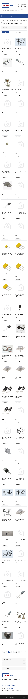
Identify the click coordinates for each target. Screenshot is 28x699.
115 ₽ (20, 544)
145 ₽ (7, 585)
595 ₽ (7, 195)
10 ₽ (20, 277)
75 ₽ (7, 236)
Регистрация (23, 1)
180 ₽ (20, 154)
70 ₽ (20, 52)
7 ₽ (7, 298)
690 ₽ (7, 462)
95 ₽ (7, 93)
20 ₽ (7, 277)
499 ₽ (20, 134)
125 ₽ (7, 72)
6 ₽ (20, 216)
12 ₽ (7, 257)
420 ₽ (7, 154)
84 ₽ (20, 113)
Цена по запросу (20, 524)
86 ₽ (20, 175)
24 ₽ (20, 401)
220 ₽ (20, 380)
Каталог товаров (7, 16)
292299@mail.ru (10, 690)
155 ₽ (7, 606)
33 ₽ (7, 134)
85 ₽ (7, 544)
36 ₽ (20, 236)
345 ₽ (7, 647)
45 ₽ (20, 319)
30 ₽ (7, 52)
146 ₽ (7, 113)
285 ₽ (20, 360)
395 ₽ (20, 421)
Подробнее (5, 54)
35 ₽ (7, 421)
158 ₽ (7, 175)
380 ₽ (7, 503)
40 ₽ (7, 401)
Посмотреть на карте (7, 683)
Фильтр (5, 32)
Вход (19, 1)
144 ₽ (20, 195)
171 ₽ (7, 380)
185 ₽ (7, 360)
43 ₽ (20, 647)
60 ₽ (20, 72)
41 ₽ (20, 93)
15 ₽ (7, 216)
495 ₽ (20, 462)
